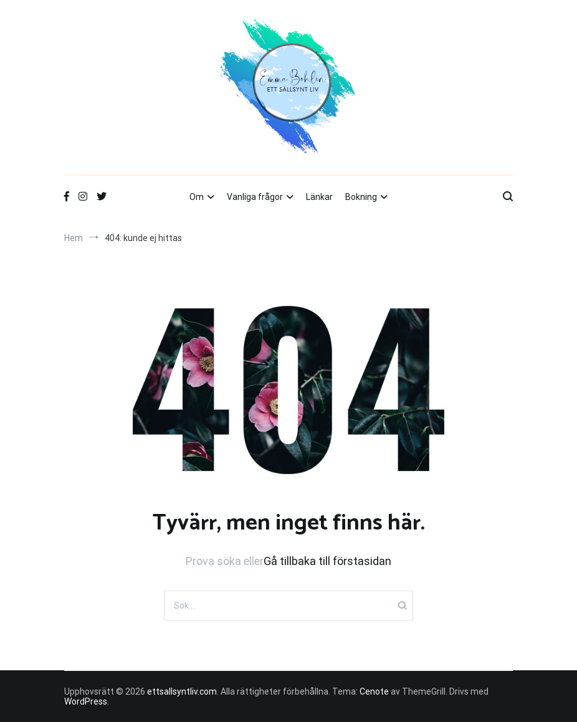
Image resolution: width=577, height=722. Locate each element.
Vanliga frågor (255, 197)
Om (196, 197)
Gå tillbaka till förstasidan (327, 561)
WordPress (85, 701)
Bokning (361, 197)
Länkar (319, 197)
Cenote (374, 691)
